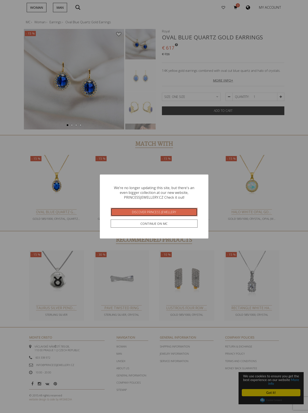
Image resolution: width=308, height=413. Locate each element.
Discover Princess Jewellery (154, 212)
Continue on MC (154, 224)
